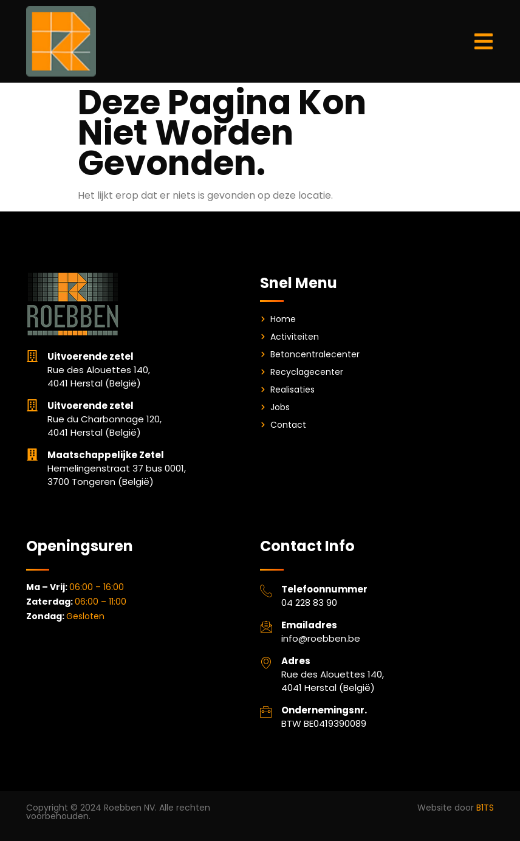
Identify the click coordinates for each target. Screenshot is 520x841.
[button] (483, 41)
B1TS (485, 808)
